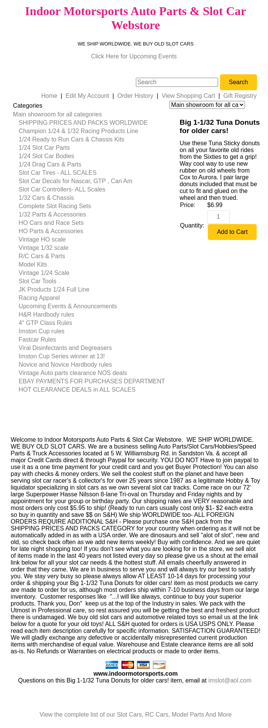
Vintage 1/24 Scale (44, 273)
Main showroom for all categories (57, 114)
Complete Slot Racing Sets (55, 206)
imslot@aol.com (229, 680)
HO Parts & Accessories (51, 231)
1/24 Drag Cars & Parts (50, 164)
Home (49, 96)
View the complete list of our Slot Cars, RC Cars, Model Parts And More (135, 714)
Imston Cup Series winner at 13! (62, 356)
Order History (135, 96)
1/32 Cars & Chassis (46, 198)
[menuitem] (88, 114)
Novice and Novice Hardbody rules (65, 364)
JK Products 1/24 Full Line (54, 289)
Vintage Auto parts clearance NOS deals (73, 373)
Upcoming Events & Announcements (68, 306)
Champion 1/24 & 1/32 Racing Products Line (78, 131)
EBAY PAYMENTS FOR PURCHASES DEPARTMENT (92, 381)
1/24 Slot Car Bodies (46, 156)
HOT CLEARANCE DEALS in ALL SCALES (77, 389)
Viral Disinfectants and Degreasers (65, 348)
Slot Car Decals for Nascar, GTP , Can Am (75, 181)
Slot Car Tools (37, 281)
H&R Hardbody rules (46, 314)
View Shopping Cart (188, 96)
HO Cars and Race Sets (51, 223)
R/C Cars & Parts (42, 256)
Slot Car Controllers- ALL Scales (62, 189)
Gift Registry (240, 96)
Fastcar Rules (37, 339)
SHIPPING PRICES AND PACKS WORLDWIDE (83, 122)
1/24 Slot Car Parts (44, 147)
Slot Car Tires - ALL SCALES (58, 172)
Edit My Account (87, 96)
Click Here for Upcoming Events (134, 56)
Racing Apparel (39, 298)
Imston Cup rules (41, 331)
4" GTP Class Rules (45, 323)
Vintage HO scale (42, 239)
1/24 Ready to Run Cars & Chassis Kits (71, 139)
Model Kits (33, 264)
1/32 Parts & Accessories (52, 214)
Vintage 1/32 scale (43, 248)
